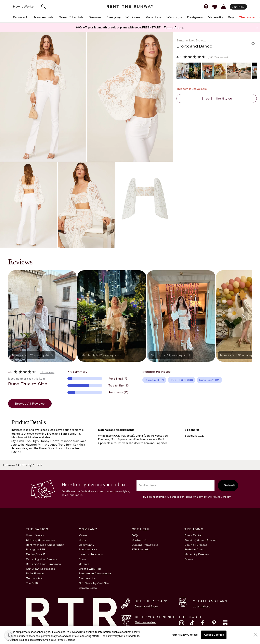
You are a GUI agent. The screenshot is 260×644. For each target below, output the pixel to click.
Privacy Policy (221, 496)
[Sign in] (206, 6)
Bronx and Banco (194, 46)
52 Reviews (47, 372)
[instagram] (184, 623)
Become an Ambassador (95, 573)
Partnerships (87, 578)
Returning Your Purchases (43, 563)
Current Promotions (145, 544)
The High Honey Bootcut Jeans (49, 441)
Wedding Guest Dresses (200, 539)
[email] (175, 485)
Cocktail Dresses (195, 544)
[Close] (255, 640)
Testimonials (34, 578)
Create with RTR (90, 568)
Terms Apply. (174, 27)
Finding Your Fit (36, 554)
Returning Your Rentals (41, 559)
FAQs (135, 535)
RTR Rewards (140, 549)
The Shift (32, 583)
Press (82, 559)
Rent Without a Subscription (45, 544)
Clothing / (26, 465)
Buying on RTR (35, 549)
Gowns (189, 559)
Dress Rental (193, 535)
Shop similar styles (216, 98)
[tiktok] (195, 623)
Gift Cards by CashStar (94, 583)
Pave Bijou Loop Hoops (56, 448)
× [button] (257, 27)
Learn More (201, 606)
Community (86, 544)
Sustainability (88, 549)
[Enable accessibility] (9, 635)
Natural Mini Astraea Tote (45, 444)
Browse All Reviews (30, 403)
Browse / (10, 465)
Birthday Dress (194, 549)
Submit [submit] (229, 485)
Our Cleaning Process (40, 568)
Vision (83, 535)
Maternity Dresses (196, 554)
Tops (39, 465)
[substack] (228, 623)
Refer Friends (35, 573)
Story (82, 539)
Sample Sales (88, 587)
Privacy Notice (118, 641)
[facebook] (206, 623)
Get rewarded (145, 622)
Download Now (146, 606)
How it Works (23, 6)
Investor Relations (91, 554)
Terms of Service (195, 496)
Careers (84, 563)
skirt (28, 437)
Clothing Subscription (40, 539)
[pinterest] (217, 623)
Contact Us (139, 539)
